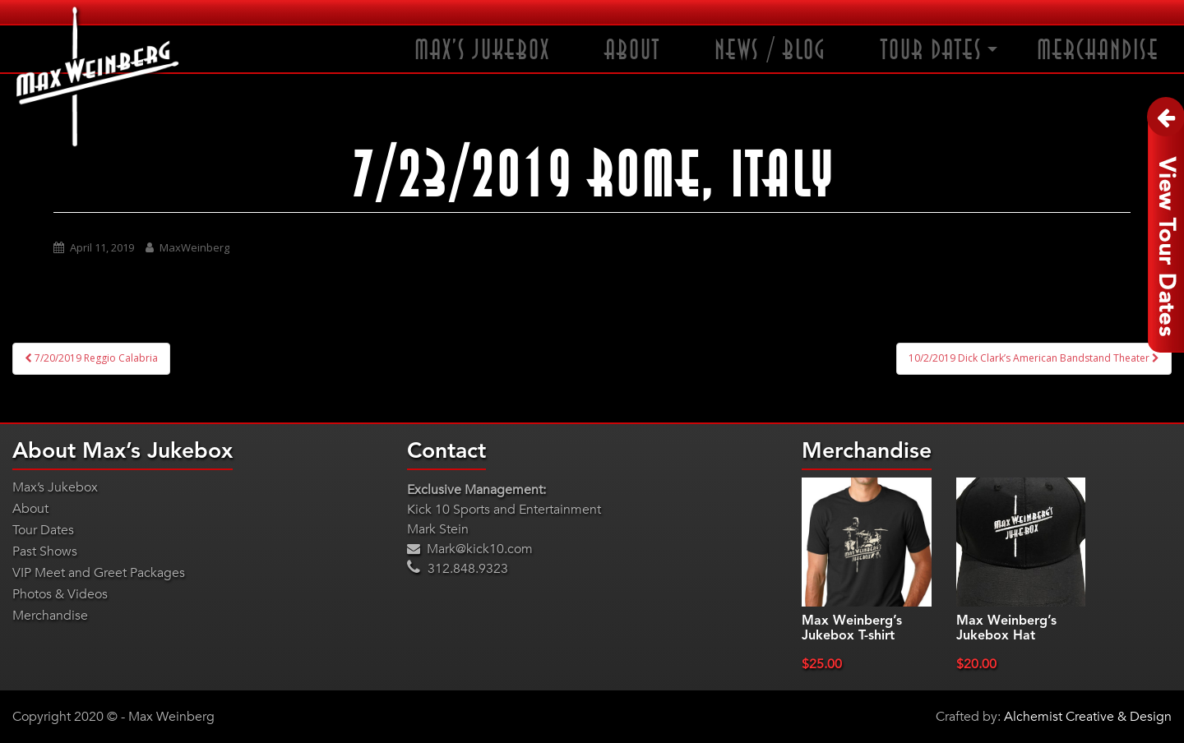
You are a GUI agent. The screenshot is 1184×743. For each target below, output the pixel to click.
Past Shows (44, 551)
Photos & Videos (60, 594)
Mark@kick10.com (470, 549)
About (632, 51)
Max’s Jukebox (482, 51)
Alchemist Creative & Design (1088, 717)
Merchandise (1098, 51)
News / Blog (770, 51)
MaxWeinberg (194, 247)
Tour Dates (932, 51)
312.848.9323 (457, 569)
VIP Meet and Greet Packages (98, 572)
